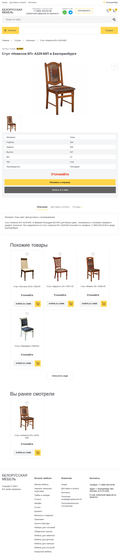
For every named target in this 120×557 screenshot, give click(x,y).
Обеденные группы (43, 530)
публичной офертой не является (42, 13)
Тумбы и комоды (42, 494)
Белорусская (12, 11)
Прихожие (39, 518)
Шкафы (37, 502)
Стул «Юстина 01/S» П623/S (27, 285)
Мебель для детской (44, 538)
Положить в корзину (60, 181)
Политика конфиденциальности (71, 496)
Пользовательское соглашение (70, 503)
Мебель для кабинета (44, 534)
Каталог (12, 30)
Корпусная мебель (43, 550)
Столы (37, 506)
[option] (60, 88)
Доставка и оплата (18, 2)
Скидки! (109, 30)
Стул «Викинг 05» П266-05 (93, 285)
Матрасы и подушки (43, 514)
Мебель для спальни (44, 542)
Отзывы (77, 205)
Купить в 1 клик (60, 189)
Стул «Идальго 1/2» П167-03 (60, 285)
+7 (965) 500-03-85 (42, 11)
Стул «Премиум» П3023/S (27, 344)
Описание (42, 205)
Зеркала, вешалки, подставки (43, 488)
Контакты (32, 2)
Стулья (37, 498)
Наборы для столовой (44, 526)
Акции (4, 2)
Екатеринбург (112, 2)
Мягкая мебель (41, 483)
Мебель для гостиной (44, 546)
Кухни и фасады (42, 522)
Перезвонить (84, 11)
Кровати (38, 510)
